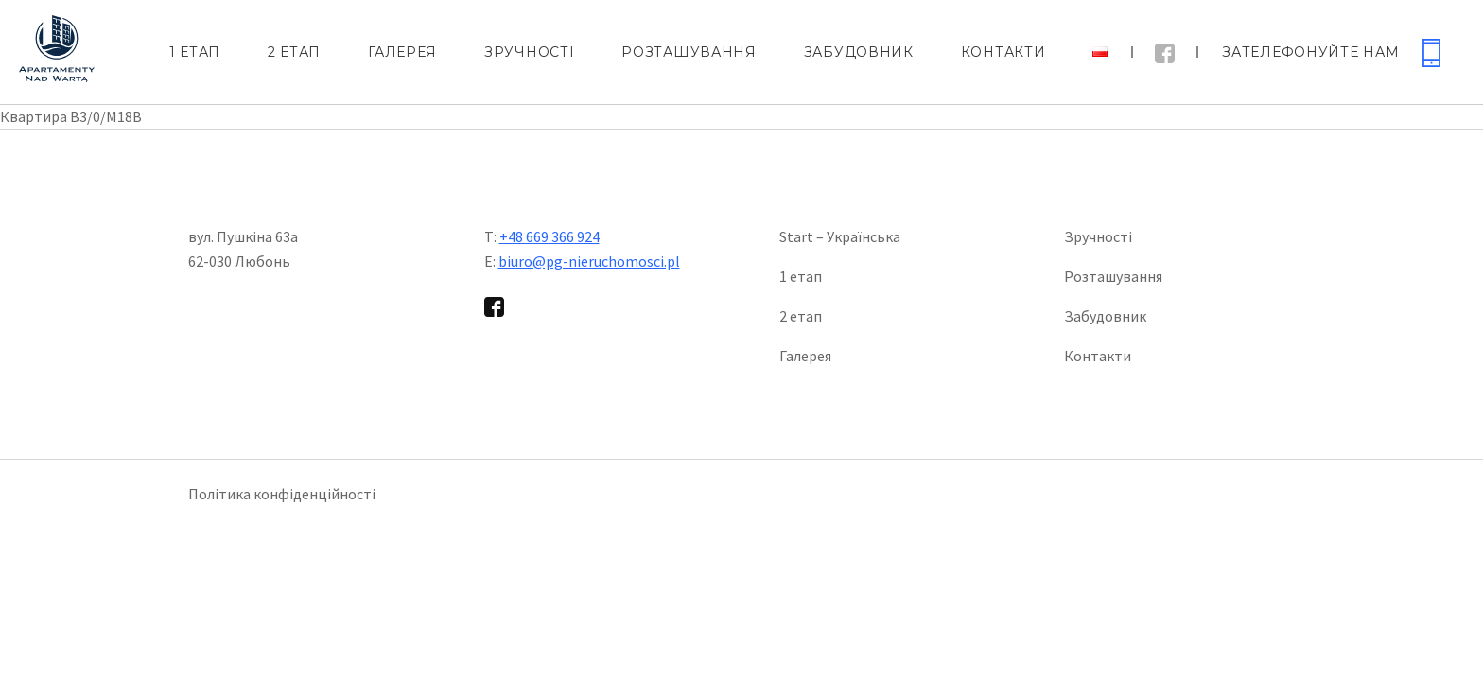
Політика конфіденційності (281, 493)
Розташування (688, 52)
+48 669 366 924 (549, 236)
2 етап (294, 52)
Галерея (402, 52)
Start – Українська (839, 236)
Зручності (529, 52)
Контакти (1003, 52)
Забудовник (859, 52)
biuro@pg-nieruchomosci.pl (589, 261)
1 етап (194, 52)
